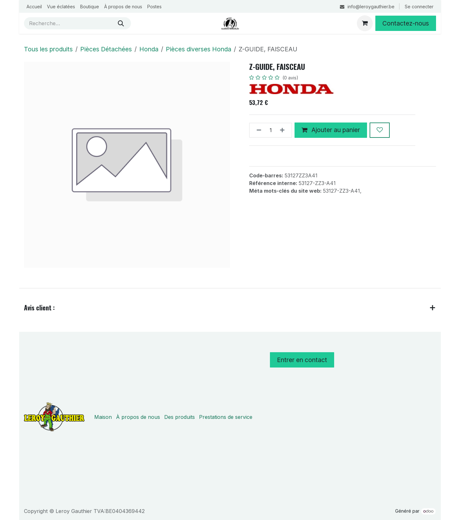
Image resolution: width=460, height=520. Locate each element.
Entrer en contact (302, 360)
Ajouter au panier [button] (331, 130)
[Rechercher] (121, 23)
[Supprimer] (256, 130)
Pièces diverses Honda (198, 49)
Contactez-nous (405, 23)
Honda (148, 49)
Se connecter (419, 6)
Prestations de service (225, 417)
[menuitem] (34, 6)
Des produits (179, 417)
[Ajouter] (284, 130)
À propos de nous (138, 417)
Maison (103, 417)
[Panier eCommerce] (365, 23)
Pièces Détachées (106, 49)
